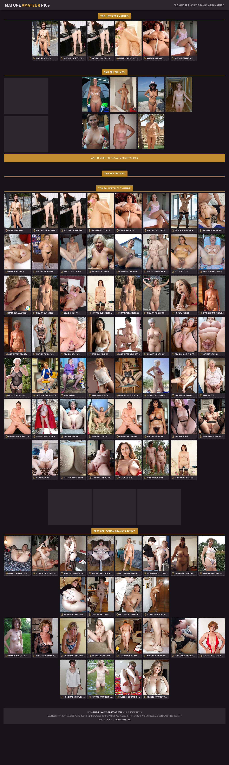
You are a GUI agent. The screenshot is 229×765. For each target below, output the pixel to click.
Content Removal (121, 761)
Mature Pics (27, 5)
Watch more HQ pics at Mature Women (114, 158)
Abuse (102, 761)
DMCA (109, 761)
